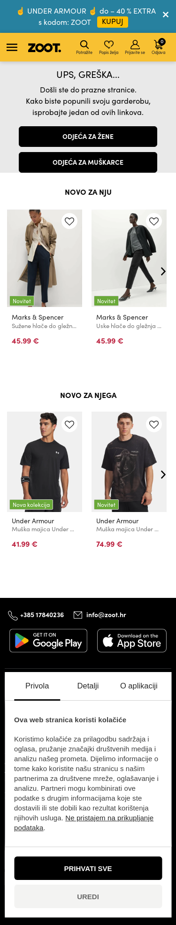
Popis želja (108, 47)
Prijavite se (135, 47)
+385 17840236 (42, 614)
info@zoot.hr (106, 614)
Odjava (159, 46)
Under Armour (33, 520)
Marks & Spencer (37, 317)
